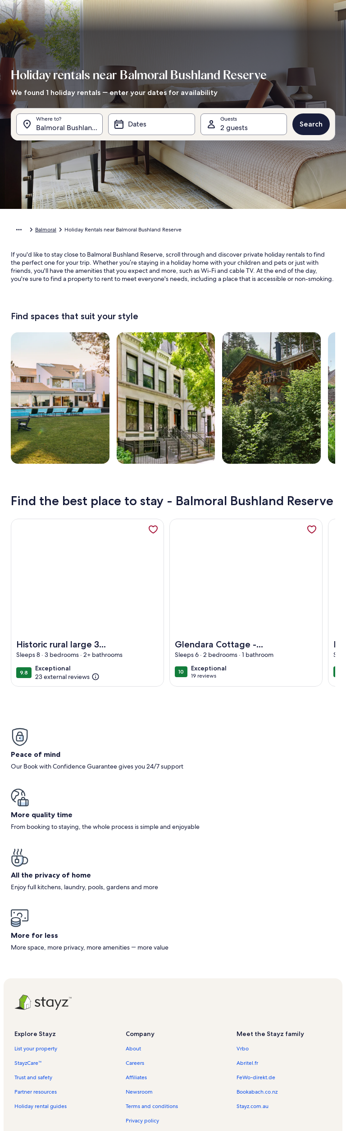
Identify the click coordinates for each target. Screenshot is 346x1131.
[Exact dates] (93, 1069)
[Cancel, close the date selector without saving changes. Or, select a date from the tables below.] (79, 34)
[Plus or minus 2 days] (162, 1069)
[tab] (119, 57)
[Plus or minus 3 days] (197, 1069)
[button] (80, 153)
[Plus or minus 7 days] (231, 1069)
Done (173, 1093)
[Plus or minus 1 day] (129, 1069)
